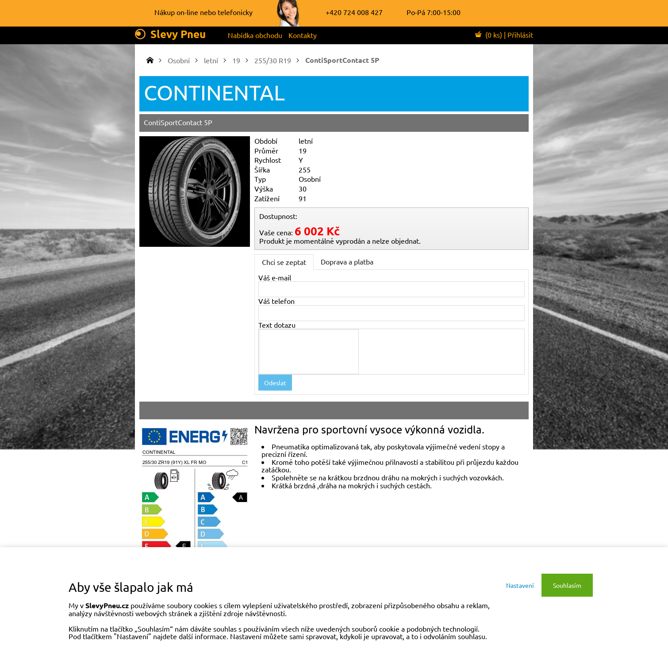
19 (236, 60)
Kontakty (302, 35)
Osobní (179, 60)
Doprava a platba (347, 261)
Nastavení (520, 585)
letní (211, 60)
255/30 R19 (272, 60)
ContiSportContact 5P (342, 60)
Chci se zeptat (284, 261)
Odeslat (275, 383)
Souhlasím (567, 585)
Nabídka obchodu (255, 35)
